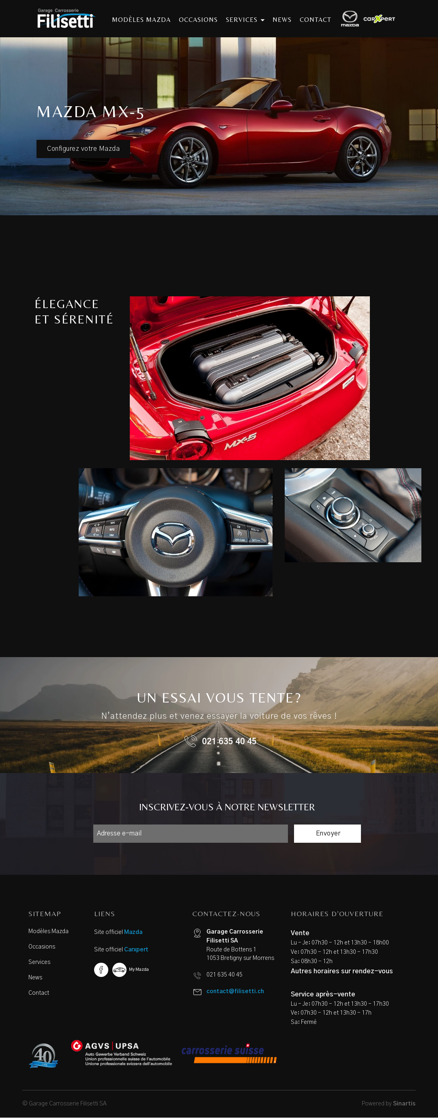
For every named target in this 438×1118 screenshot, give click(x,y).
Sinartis (404, 1104)
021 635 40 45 (229, 742)
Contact (38, 993)
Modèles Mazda (48, 931)
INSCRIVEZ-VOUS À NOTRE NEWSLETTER (227, 806)
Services (39, 962)
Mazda (133, 932)
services (245, 20)
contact (315, 20)
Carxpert (136, 950)
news (282, 20)
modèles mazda (141, 20)
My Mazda (139, 970)
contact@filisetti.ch (235, 991)
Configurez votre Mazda (83, 149)
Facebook (101, 970)
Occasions (41, 947)
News (35, 978)
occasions (198, 20)
